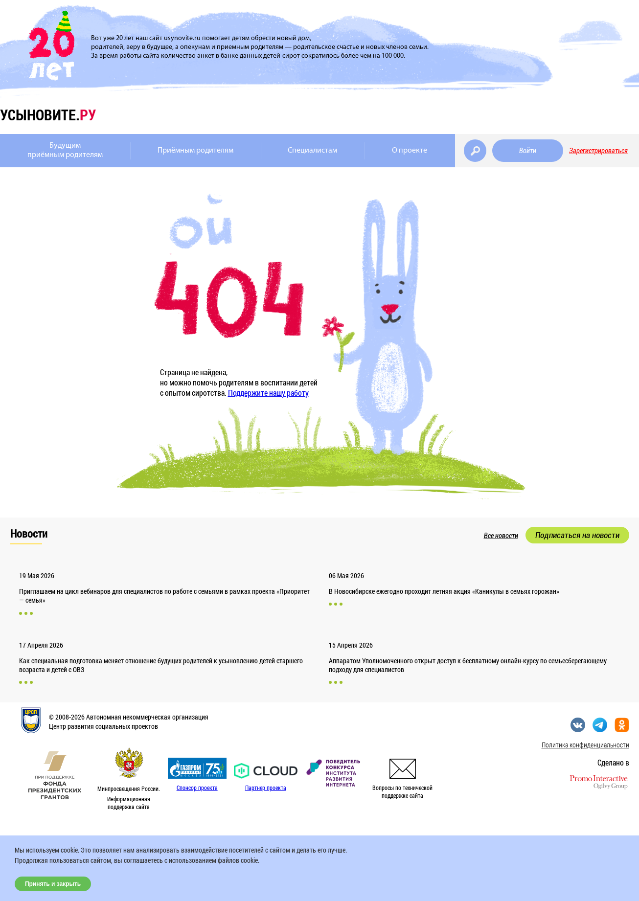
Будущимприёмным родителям (65, 150)
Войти (527, 151)
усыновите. (48, 114)
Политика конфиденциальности (585, 744)
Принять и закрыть (53, 883)
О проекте (409, 151)
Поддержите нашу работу (268, 392)
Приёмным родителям (195, 151)
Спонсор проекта (197, 787)
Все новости (501, 536)
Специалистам (312, 151)
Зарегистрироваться (598, 151)
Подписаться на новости (577, 535)
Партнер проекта (265, 787)
